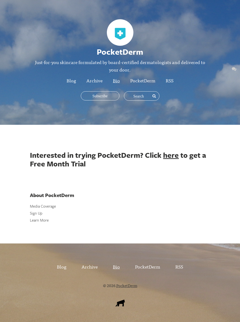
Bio (116, 80)
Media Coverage (43, 206)
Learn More (39, 220)
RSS (169, 80)
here (171, 155)
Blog (71, 80)
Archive (94, 80)
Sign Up (36, 213)
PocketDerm (142, 80)
